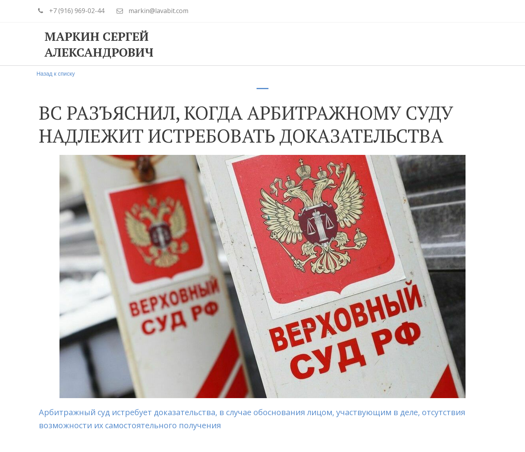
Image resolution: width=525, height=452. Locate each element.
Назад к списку (55, 74)
